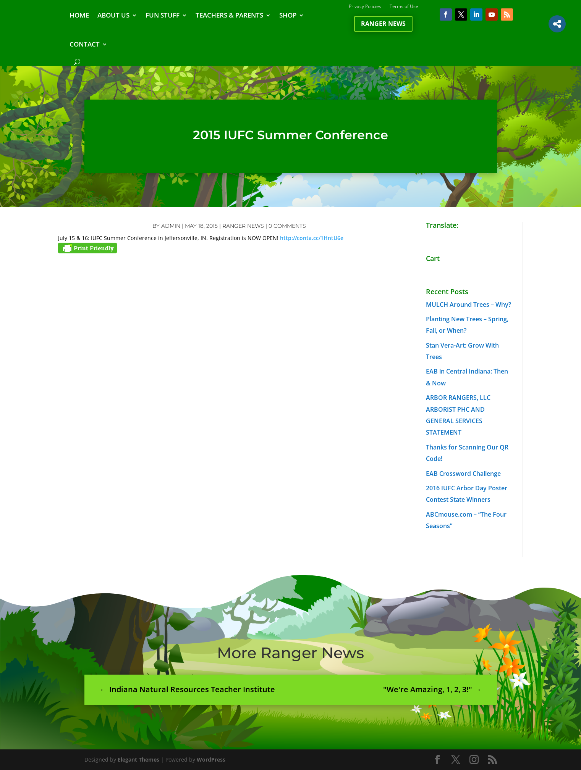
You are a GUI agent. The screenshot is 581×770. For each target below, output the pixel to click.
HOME (79, 15)
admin (170, 225)
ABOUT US (113, 15)
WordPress (211, 759)
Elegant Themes (138, 759)
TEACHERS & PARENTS (229, 15)
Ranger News (383, 23)
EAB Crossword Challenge (463, 473)
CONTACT (85, 44)
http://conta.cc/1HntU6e (311, 238)
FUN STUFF (163, 15)
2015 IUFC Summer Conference (290, 134)
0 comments (287, 225)
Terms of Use (404, 7)
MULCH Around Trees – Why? (468, 304)
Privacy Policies (365, 7)
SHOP (287, 15)
